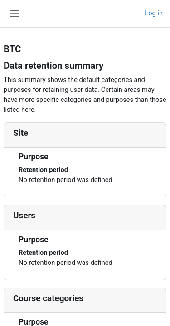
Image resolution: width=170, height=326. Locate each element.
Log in (154, 13)
